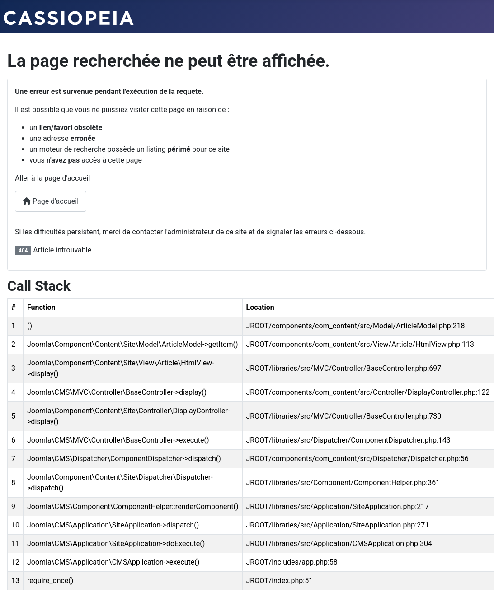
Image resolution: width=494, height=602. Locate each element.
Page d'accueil (51, 201)
